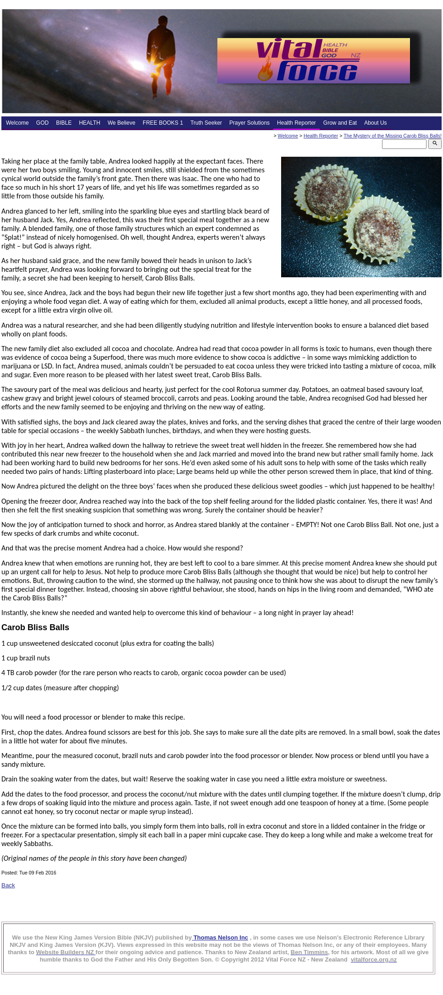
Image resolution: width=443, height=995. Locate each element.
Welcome (17, 123)
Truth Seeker (206, 123)
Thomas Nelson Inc (220, 937)
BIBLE (64, 123)
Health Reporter (296, 123)
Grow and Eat (340, 123)
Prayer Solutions (249, 123)
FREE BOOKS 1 (163, 123)
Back (8, 885)
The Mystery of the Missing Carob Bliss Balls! (392, 135)
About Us (375, 123)
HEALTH (89, 123)
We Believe (121, 123)
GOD (42, 123)
